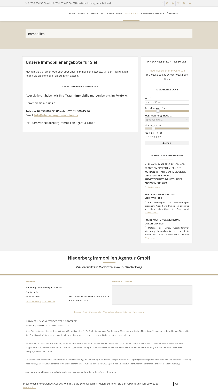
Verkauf (83, 13)
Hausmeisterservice (152, 13)
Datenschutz (95, 311)
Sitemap (127, 311)
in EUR (154, 133)
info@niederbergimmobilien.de (94, 3)
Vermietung (97, 13)
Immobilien (131, 13)
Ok (176, 383)
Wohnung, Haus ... (158, 115)
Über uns (172, 13)
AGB (85, 311)
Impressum (138, 311)
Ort (149, 98)
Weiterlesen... (154, 187)
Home (72, 13)
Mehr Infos (29, 387)
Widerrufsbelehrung (112, 311)
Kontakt (77, 311)
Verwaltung (114, 13)
